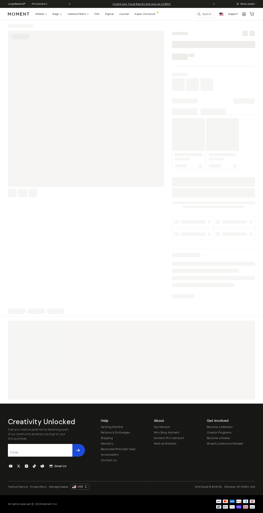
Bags (57, 14)
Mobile (41, 14)
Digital (109, 14)
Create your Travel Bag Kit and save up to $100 (142, 4)
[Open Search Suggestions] (205, 14)
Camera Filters (78, 14)
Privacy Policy (38, 486)
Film (97, 14)
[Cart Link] (252, 14)
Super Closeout (146, 13)
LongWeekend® (17, 4)
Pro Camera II (39, 4)
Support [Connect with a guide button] (233, 14)
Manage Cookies (58, 486)
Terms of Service (18, 486)
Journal (124, 14)
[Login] (244, 14)
